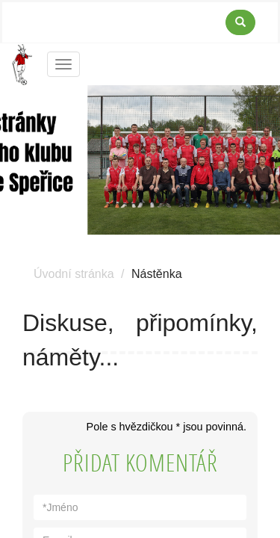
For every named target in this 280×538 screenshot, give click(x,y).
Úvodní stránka (74, 274)
